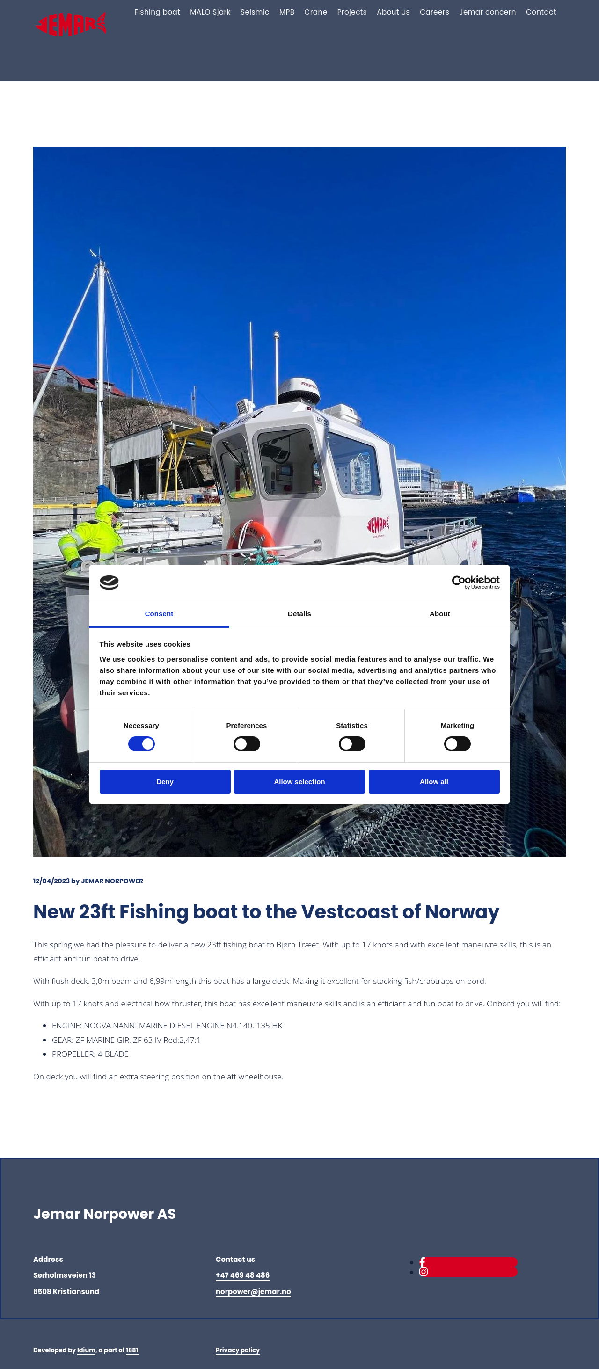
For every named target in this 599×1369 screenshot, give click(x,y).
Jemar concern (489, 12)
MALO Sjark (217, 12)
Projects (356, 12)
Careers (437, 12)
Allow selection (299, 782)
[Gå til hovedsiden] (76, 47)
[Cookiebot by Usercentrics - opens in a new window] (459, 582)
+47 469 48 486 (243, 1275)
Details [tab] (299, 614)
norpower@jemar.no (253, 1291)
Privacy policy (238, 1350)
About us (396, 12)
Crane (320, 12)
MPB (292, 12)
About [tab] (440, 614)
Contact (541, 12)
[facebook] (422, 1262)
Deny (165, 782)
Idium (86, 1350)
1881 (132, 1350)
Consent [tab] (159, 614)
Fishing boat (165, 12)
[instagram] (423, 1272)
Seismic (261, 12)
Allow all (434, 782)
